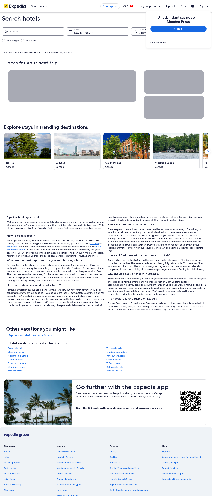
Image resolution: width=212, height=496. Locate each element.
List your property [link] (12, 462)
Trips (183, 6)
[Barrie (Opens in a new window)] (27, 151)
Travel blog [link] (62, 490)
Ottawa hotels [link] (15, 359)
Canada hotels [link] (15, 348)
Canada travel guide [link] (66, 451)
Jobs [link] (6, 457)
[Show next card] (208, 151)
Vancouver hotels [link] (115, 355)
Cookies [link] (113, 457)
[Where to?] (33, 31)
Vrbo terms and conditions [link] (121, 473)
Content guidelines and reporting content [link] (128, 490)
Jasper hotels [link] (15, 370)
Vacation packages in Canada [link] (70, 468)
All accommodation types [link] (69, 484)
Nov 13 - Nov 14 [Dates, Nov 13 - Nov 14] (83, 33)
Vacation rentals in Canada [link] (69, 462)
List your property (149, 6)
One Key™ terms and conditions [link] (124, 468)
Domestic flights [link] (64, 473)
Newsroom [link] (9, 490)
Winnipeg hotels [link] (16, 367)
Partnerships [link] (10, 468)
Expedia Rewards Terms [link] (120, 479)
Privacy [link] (112, 451)
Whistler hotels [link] (114, 370)
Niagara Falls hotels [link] (18, 355)
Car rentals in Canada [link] (66, 479)
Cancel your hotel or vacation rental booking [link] (182, 457)
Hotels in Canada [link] (65, 457)
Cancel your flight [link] (170, 462)
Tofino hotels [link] (113, 363)
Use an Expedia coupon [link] (173, 473)
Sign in (204, 6)
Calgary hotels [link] (113, 359)
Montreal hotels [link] (16, 352)
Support (170, 6)
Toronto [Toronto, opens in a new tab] (94, 243)
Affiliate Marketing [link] (12, 484)
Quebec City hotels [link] (116, 352)
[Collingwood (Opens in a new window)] (126, 151)
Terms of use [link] (115, 462)
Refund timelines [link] (170, 468)
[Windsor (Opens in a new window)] (77, 151)
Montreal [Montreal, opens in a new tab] (12, 246)
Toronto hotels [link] (114, 348)
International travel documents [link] (176, 479)
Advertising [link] (9, 479)
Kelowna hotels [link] (114, 367)
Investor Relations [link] (12, 473)
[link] (178, 42)
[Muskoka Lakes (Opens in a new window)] (176, 151)
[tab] (30, 335)
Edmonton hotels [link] (17, 363)
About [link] (7, 451)
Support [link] (166, 451)
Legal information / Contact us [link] (123, 484)
